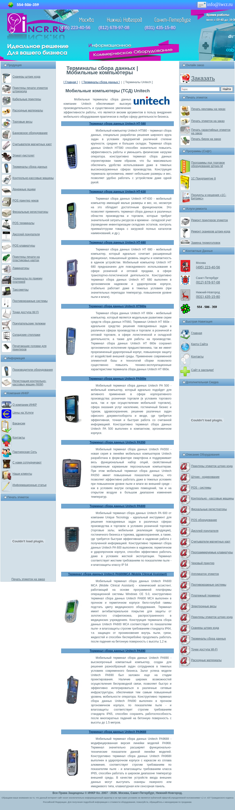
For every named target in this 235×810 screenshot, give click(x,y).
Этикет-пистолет (23, 155)
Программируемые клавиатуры (212, 552)
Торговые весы (22, 121)
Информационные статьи (29, 485)
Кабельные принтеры (26, 99)
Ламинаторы (20, 268)
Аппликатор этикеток (205, 574)
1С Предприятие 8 (203, 178)
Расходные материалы (27, 110)
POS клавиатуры (23, 245)
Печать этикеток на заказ (28, 579)
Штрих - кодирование (205, 477)
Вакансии (18, 423)
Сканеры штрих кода (26, 76)
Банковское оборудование (30, 133)
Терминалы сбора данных (29, 166)
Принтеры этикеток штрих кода (212, 466)
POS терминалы (23, 223)
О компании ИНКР (24, 404)
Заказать (203, 78)
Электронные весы (204, 606)
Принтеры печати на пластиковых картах (26, 258)
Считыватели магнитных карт (32, 144)
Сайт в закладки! (202, 370)
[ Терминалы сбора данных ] (100, 82)
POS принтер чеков (25, 200)
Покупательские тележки (29, 323)
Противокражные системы (29, 301)
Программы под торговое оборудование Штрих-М (208, 164)
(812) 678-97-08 (113, 27)
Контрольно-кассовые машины (33, 178)
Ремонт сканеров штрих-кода (210, 231)
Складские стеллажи (26, 334)
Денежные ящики (23, 189)
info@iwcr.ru (214, 4)
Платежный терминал (205, 595)
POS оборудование (204, 520)
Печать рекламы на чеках (208, 109)
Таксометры (20, 289)
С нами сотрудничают (26, 462)
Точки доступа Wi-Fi (204, 649)
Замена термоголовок (205, 242)
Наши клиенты (22, 473)
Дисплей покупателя (26, 234)
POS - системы (201, 487)
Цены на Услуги (23, 412)
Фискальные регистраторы (30, 212)
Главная (196, 333)
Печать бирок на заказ (206, 139)
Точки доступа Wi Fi (25, 312)
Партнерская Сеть (24, 452)
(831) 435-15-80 (160, 27)
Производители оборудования (32, 369)
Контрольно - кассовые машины (212, 498)
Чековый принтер (202, 563)
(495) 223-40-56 (74, 27)
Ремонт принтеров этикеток (209, 220)
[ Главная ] (71, 82)
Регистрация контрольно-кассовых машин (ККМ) (29, 382)
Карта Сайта (199, 344)
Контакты (18, 437)
